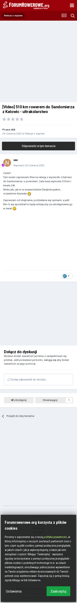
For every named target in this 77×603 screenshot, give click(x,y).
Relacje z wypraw (35, 133)
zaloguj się (50, 359)
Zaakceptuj (58, 591)
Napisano (28, 165)
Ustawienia (14, 591)
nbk (13, 129)
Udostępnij (18, 400)
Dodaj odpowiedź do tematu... (28, 379)
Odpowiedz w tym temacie (38, 146)
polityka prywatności (55, 537)
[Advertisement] (38, 61)
